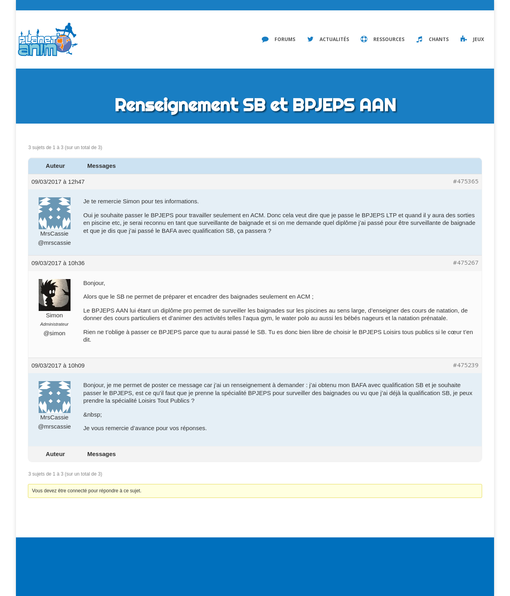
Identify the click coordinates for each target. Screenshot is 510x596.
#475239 (466, 365)
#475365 (466, 181)
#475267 (466, 262)
